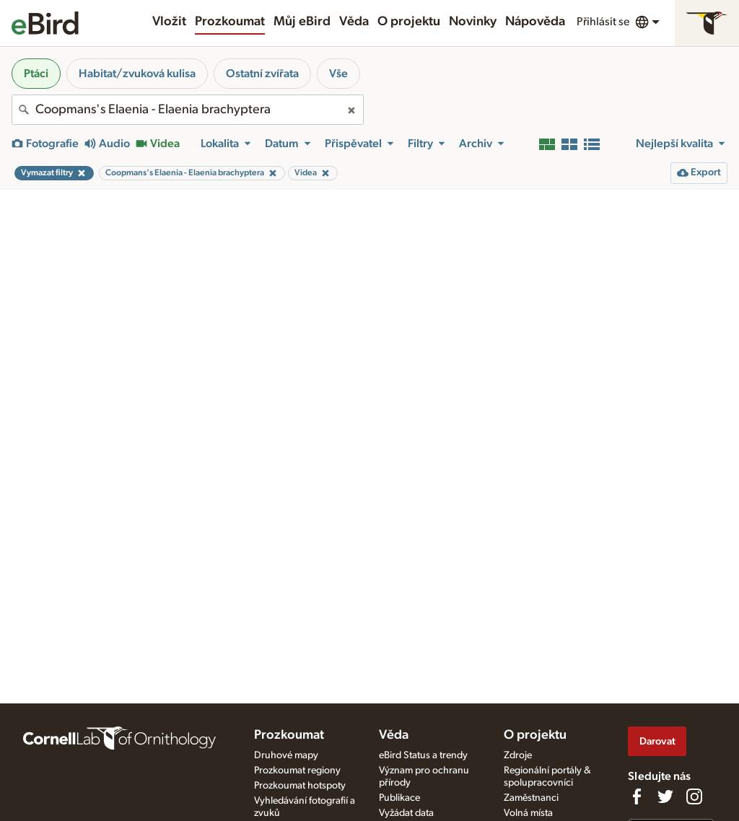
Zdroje (518, 755)
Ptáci (36, 73)
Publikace (399, 798)
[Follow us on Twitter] (665, 796)
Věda (354, 21)
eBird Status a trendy (423, 755)
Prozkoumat (230, 21)
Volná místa (528, 813)
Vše (338, 73)
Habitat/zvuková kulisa (137, 73)
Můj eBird (302, 21)
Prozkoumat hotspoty (300, 786)
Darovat (657, 741)
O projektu (408, 21)
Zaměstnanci (531, 798)
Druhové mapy (286, 755)
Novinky (473, 21)
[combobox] (187, 109)
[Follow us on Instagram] (694, 796)
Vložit (169, 21)
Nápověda (535, 21)
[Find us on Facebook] (636, 796)
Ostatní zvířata (262, 73)
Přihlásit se (603, 21)
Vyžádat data (406, 813)
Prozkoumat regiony (297, 770)
